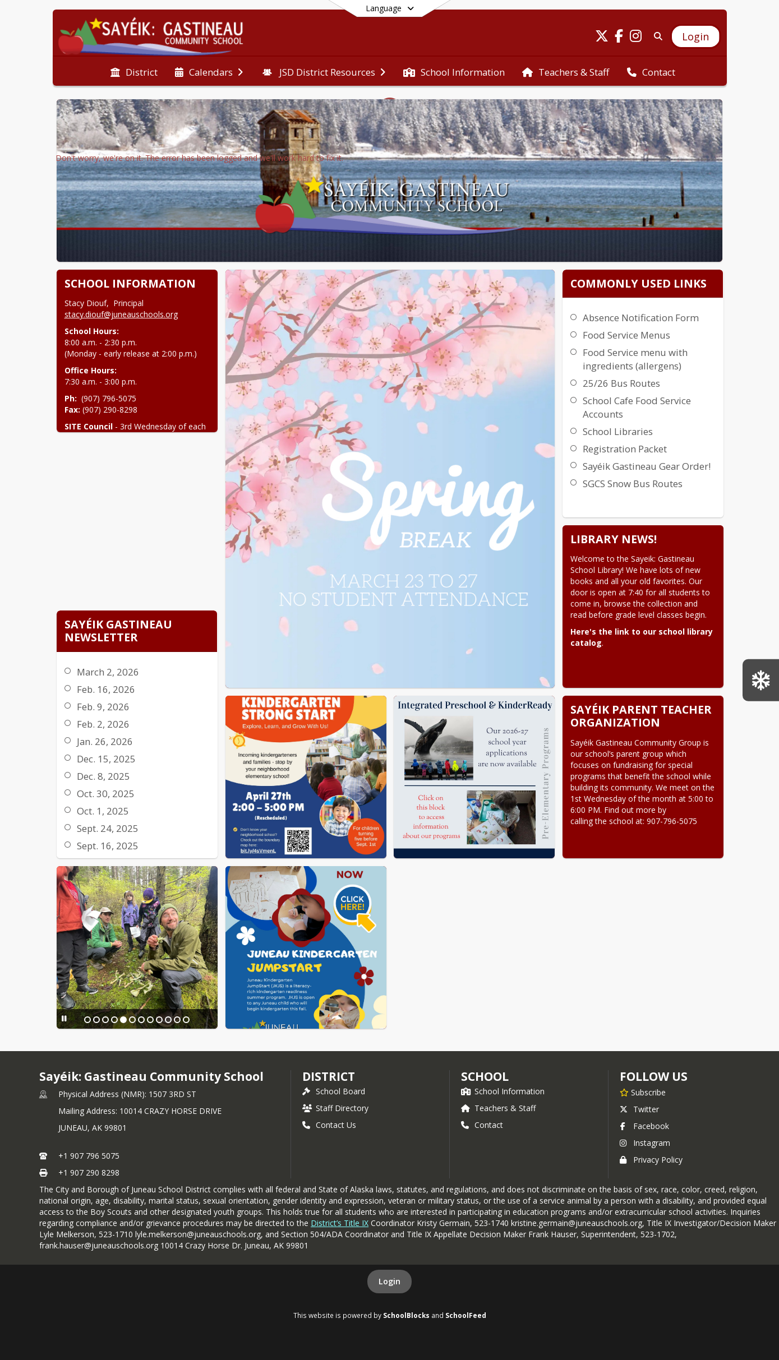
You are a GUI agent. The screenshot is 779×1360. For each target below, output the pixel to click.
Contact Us (329, 1125)
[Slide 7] (141, 1019)
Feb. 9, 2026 (103, 706)
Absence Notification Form (641, 317)
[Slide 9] (159, 1019)
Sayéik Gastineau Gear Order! (647, 466)
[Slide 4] (114, 1019)
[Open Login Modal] (695, 36)
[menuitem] (134, 71)
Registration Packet (625, 448)
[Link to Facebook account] (618, 38)
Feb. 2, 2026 (103, 724)
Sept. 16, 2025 (108, 845)
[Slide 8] (150, 1019)
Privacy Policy (651, 1159)
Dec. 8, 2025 (103, 776)
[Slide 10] (168, 1019)
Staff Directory (335, 1108)
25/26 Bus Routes (621, 383)
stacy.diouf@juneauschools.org (121, 314)
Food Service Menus (626, 335)
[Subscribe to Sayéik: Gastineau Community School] (643, 1092)
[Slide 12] (186, 1019)
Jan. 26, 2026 (105, 741)
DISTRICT (328, 1076)
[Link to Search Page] (655, 36)
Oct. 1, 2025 (103, 810)
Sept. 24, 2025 (108, 828)
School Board (333, 1091)
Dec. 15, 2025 (106, 758)
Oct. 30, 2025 (106, 793)
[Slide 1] (87, 1019)
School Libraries (618, 431)
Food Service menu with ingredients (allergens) (635, 359)
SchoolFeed (465, 1315)
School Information (503, 1091)
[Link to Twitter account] (601, 38)
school (485, 1076)
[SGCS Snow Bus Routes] (760, 679)
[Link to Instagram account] (635, 38)
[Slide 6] (132, 1019)
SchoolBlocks (406, 1315)
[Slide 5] (123, 1019)
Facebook (644, 1126)
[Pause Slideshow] (64, 1018)
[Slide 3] (105, 1019)
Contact (482, 1125)
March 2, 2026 (108, 671)
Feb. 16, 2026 (106, 689)
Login (389, 1281)
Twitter (639, 1109)
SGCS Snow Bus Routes (633, 483)
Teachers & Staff (498, 1108)
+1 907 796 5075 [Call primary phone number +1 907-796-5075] (88, 1155)
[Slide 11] (177, 1019)
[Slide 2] (96, 1019)
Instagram (645, 1142)
